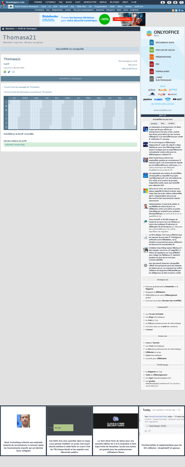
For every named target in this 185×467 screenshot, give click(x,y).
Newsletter (89, 2)
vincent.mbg (19, 145)
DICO (125, 10)
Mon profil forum (129, 69)
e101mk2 (9, 145)
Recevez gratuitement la (160, 287)
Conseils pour (156, 359)
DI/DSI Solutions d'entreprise (26, 7)
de (156, 375)
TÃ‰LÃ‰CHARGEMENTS (83, 10)
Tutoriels (50, 2)
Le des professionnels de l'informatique (163, 323)
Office (120, 7)
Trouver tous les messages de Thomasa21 (22, 87)
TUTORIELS (39, 10)
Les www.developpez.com (158, 378)
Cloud (43, 7)
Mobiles (128, 7)
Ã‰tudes (114, 2)
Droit (125, 2)
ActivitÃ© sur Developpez (70, 79)
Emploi (103, 2)
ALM (55, 7)
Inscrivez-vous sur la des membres (162, 327)
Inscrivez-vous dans (163, 301)
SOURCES (100, 10)
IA (49, 7)
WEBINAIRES (57, 10)
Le (149, 320)
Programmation (101, 7)
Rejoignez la (155, 292)
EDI (90, 7)
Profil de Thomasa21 (27, 29)
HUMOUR (134, 10)
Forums (38, 2)
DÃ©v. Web (81, 7)
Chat (78, 2)
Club (133, 2)
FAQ (61, 2)
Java (72, 7)
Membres (10, 29)
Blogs (69, 2)
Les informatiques (155, 317)
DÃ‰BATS (110, 10)
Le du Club (154, 372)
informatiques (154, 355)
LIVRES (68, 10)
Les (154, 314)
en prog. (153, 352)
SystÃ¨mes (139, 7)
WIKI (119, 10)
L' (149, 330)
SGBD (112, 7)
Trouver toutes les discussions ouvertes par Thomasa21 (28, 92)
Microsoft (64, 7)
